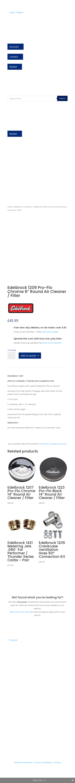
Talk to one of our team (19, 612)
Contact (13, 56)
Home (9, 207)
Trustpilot (13, 640)
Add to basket (28, 355)
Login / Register (17, 12)
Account (14, 46)
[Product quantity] (11, 355)
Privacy (57, 762)
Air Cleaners (28, 207)
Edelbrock (18, 207)
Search (62, 98)
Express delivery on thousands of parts (37, 683)
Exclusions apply (50, 332)
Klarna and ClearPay (52, 343)
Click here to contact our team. (53, 443)
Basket (13, 66)
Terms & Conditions (43, 762)
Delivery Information (23, 762)
